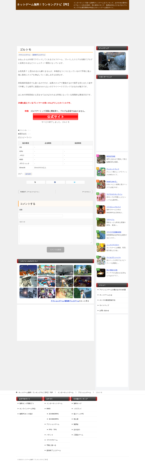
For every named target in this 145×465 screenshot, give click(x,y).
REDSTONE (110, 156)
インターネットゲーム (54, 403)
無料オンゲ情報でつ (26, 403)
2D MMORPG (54, 414)
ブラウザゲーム (52, 440)
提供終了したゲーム (39, 55)
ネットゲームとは (105, 295)
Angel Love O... (111, 181)
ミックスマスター (112, 245)
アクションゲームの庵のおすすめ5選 (112, 290)
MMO (48, 409)
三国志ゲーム (78, 435)
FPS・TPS (53, 429)
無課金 (76, 424)
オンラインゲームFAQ (27, 409)
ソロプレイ (78, 409)
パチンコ (50, 435)
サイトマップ (104, 305)
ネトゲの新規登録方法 (107, 300)
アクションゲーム (24, 55)
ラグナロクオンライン (114, 194)
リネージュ (110, 219)
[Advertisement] (72, 27)
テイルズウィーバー (113, 257)
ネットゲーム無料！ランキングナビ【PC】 (43, 4)
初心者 (76, 419)
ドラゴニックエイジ (113, 207)
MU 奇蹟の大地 (111, 270)
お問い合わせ (104, 310)
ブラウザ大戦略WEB (113, 232)
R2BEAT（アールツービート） (30, 192)
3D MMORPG (54, 419)
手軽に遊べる (51, 445)
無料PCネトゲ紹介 (26, 414)
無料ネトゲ (78, 403)
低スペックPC (79, 414)
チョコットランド (112, 169)
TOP (35, 392)
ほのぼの (28, 174)
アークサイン (86, 192)
